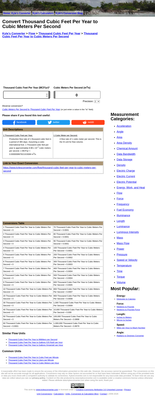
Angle (120, 131)
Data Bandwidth (126, 154)
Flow (119, 193)
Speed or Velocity (127, 260)
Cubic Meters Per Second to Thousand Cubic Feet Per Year (31, 109)
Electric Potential (127, 181)
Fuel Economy (125, 209)
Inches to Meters (124, 317)
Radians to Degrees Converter (130, 336)
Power (120, 248)
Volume (121, 282)
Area (119, 137)
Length (121, 221)
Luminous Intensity (128, 232)
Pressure (122, 254)
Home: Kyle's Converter (17, 13)
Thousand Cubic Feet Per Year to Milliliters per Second (32, 339)
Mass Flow (123, 243)
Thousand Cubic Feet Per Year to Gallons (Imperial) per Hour (35, 345)
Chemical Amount (127, 148)
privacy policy (38, 378)
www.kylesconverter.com (47, 389)
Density (121, 165)
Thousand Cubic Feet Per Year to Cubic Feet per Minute (33, 357)
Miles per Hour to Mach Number (131, 328)
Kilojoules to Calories (126, 299)
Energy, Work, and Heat (131, 187)
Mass (120, 237)
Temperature (124, 265)
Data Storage (124, 159)
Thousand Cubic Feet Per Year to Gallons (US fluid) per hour (35, 342)
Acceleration (124, 126)
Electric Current (126, 176)
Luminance (123, 226)
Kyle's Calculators (43, 13)
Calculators (59, 394)
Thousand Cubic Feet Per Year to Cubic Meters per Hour (33, 363)
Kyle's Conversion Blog (69, 13)
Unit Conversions (44, 394)
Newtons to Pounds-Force (128, 309)
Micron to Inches (124, 320)
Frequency (123, 204)
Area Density (124, 142)
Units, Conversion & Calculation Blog (81, 394)
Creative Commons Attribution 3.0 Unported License (99, 389)
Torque (121, 276)
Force (120, 198)
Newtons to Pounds (125, 307)
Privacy (127, 389)
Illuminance (123, 215)
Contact (103, 394)
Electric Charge (126, 170)
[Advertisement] (53, 62)
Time (119, 271)
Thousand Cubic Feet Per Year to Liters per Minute (31, 360)
